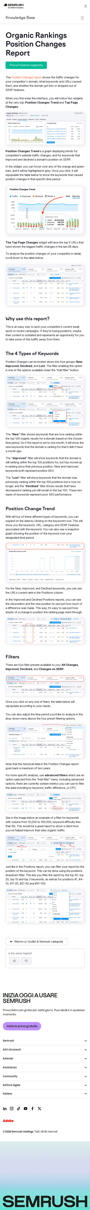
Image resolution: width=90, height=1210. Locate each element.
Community (10, 1076)
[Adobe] (8, 1120)
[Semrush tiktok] (18, 1108)
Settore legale (11, 1085)
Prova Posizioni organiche (26, 65)
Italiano (7, 1093)
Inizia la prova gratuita (22, 1026)
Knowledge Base (20, 18)
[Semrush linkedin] (4, 1108)
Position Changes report (26, 77)
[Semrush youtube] (25, 1108)
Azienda (8, 1058)
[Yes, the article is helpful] (14, 960)
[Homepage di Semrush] (13, 6)
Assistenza (10, 1067)
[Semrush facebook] (32, 1108)
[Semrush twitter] (39, 1108)
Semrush (8, 1040)
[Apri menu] (85, 6)
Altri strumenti (12, 1049)
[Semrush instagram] (11, 1108)
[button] (26, 960)
